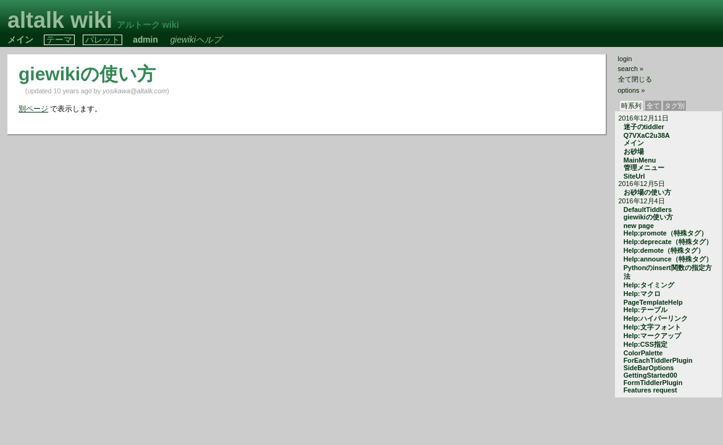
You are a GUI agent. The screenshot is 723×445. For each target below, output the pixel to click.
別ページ (33, 108)
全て (653, 105)
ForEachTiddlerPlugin (658, 360)
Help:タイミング (649, 285)
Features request (650, 390)
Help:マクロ (642, 293)
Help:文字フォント (652, 327)
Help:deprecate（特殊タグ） (668, 241)
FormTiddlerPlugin (653, 382)
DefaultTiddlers (648, 209)
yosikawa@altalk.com (134, 91)
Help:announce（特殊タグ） (668, 259)
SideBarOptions (649, 367)
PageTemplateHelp (653, 302)
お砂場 (634, 151)
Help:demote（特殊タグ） (664, 250)
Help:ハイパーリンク (656, 318)
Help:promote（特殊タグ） (666, 233)
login (625, 58)
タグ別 (674, 105)
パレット (102, 39)
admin (145, 39)
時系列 (631, 105)
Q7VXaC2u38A (647, 135)
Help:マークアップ (652, 335)
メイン (20, 39)
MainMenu (640, 160)
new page (639, 225)
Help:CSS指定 (645, 344)
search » (630, 68)
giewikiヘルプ (196, 39)
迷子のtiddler (644, 126)
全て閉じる (635, 79)
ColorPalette (643, 353)
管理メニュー (644, 167)
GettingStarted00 (650, 375)
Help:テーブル (645, 309)
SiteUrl (634, 176)
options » (631, 90)
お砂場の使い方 (647, 192)
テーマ (59, 39)
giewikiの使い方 (648, 217)
